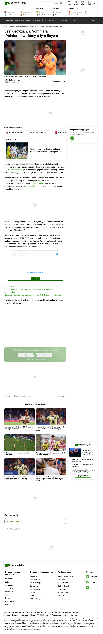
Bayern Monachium (22, 26)
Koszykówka (9, 601)
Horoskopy (15, 615)
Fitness (7, 598)
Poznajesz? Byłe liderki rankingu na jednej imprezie (82, 460)
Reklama (68, 613)
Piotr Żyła (61, 596)
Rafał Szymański (15, 80)
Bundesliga (34, 586)
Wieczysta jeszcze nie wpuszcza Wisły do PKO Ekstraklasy (51, 454)
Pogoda (7, 615)
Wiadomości (56, 615)
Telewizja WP (34, 615)
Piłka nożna (19, 20)
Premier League (35, 583)
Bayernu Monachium (12, 170)
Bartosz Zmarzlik (64, 586)
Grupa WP (17, 613)
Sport (64, 615)
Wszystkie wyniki (91, 12)
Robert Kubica (63, 583)
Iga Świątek (62, 589)
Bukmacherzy (64, 20)
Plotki (42, 615)
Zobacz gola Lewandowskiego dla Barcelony (16, 454)
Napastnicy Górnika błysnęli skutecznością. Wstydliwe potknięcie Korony (33, 295)
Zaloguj (96, 3)
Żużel (44, 20)
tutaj (42, 629)
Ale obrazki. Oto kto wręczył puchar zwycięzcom (82, 465)
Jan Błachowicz (63, 592)
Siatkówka (36, 20)
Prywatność (41, 613)
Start (5, 26)
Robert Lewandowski (65, 576)
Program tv (24, 615)
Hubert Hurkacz (63, 599)
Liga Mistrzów (35, 580)
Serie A (32, 592)
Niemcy (24, 396)
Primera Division (36, 589)
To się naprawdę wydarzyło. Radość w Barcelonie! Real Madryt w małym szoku (46, 150)
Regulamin (76, 613)
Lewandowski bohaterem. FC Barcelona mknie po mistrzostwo (18, 428)
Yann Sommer (37, 183)
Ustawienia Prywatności (55, 613)
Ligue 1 (32, 596)
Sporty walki (52, 20)
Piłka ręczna (76, 20)
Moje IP (48, 615)
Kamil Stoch (62, 580)
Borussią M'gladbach (32, 186)
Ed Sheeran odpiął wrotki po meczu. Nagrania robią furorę (88, 452)
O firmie (25, 613)
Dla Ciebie (9, 20)
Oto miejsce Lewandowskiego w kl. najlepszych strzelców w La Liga (17, 478)
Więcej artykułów (82, 476)
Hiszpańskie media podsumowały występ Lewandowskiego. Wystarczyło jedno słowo (50, 429)
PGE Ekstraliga (35, 599)
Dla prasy (32, 613)
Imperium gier (73, 615)
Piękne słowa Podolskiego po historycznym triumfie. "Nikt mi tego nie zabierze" (50, 479)
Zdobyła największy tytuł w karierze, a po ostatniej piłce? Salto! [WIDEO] (83, 471)
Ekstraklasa (34, 576)
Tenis (28, 20)
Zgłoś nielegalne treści (13, 529)
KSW (7, 605)
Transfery (7, 396)
